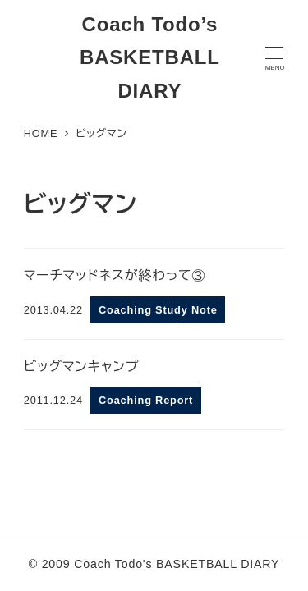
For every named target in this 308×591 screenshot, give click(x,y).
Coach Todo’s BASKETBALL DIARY (150, 58)
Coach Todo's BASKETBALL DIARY (176, 563)
